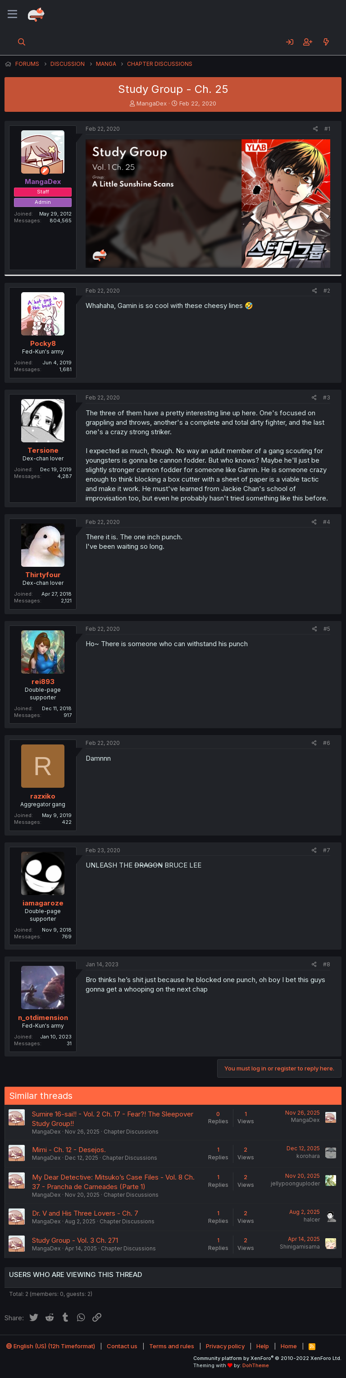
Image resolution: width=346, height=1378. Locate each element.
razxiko (42, 796)
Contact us (122, 1346)
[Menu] (12, 14)
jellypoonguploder (295, 1183)
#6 (326, 743)
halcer (312, 1219)
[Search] (22, 42)
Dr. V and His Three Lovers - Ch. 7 (85, 1213)
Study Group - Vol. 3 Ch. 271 (75, 1240)
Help (262, 1346)
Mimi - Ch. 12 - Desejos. (69, 1149)
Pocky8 (43, 343)
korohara (308, 1156)
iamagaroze (43, 903)
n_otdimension (43, 1017)
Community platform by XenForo (267, 1358)
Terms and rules (171, 1346)
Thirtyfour (43, 574)
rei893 (43, 681)
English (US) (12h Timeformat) (50, 1346)
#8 (326, 964)
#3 (326, 397)
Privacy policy (225, 1346)
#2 (326, 290)
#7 (326, 850)
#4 (326, 522)
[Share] (315, 129)
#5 (326, 628)
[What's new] (326, 42)
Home (289, 1346)
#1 (327, 128)
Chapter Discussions (131, 1131)
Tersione (43, 450)
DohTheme (255, 1365)
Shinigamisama (300, 1246)
